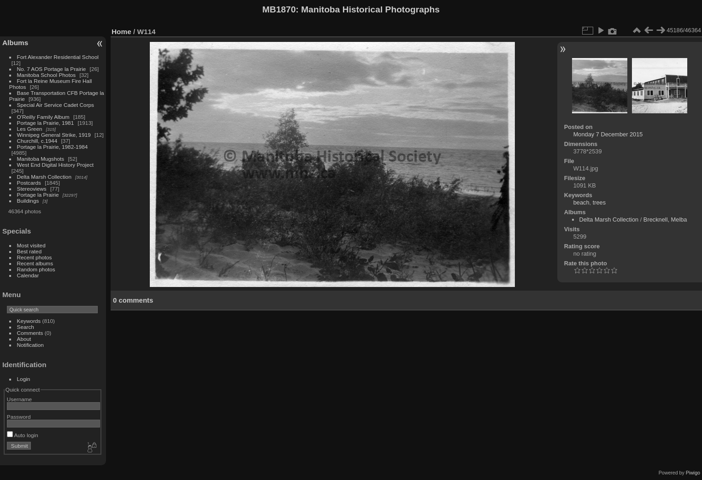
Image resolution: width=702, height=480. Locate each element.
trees (599, 202)
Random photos (36, 269)
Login (23, 379)
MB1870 (279, 9)
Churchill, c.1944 (37, 141)
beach (581, 202)
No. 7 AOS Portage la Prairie (51, 69)
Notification (30, 345)
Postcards (29, 183)
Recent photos (34, 257)
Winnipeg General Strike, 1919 (54, 135)
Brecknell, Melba (665, 219)
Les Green (29, 129)
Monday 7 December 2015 (608, 134)
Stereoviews (32, 189)
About (24, 339)
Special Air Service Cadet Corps (55, 105)
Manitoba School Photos (46, 75)
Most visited (31, 245)
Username (19, 399)
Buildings (28, 201)
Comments (30, 333)
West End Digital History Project (55, 165)
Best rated (29, 251)
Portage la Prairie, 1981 (45, 123)
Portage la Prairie (38, 195)
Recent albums (35, 263)
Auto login (22, 435)
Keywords (29, 321)
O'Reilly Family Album (43, 117)
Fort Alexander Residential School (58, 57)
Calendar (28, 275)
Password (19, 417)
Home (121, 31)
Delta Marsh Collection (44, 177)
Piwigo (693, 472)
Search (25, 327)
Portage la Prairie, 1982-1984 (52, 147)
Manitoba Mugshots (41, 159)
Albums (15, 43)
